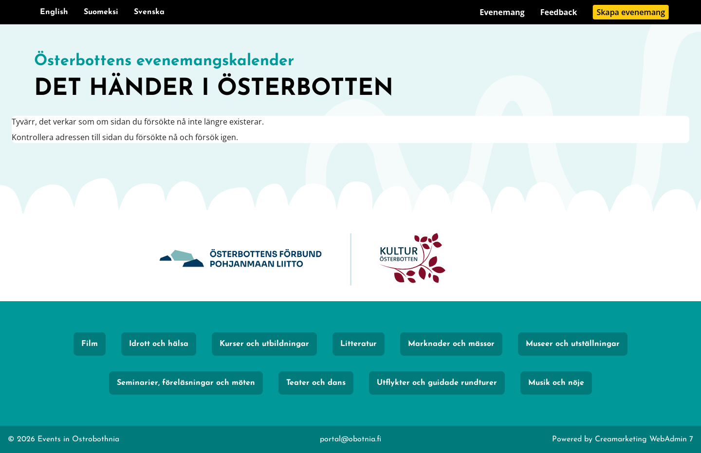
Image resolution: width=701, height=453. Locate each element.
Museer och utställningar (573, 344)
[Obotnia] (240, 259)
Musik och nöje (556, 383)
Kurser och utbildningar (264, 344)
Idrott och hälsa (158, 344)
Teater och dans (316, 383)
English (54, 12)
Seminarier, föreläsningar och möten (186, 383)
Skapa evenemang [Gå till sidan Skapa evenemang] (630, 12)
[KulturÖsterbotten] (412, 260)
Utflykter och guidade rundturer (437, 383)
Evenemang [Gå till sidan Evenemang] (502, 12)
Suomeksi (101, 12)
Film (89, 344)
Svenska (149, 12)
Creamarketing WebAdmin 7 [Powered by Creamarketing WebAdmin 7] (644, 439)
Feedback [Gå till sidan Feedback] (558, 12)
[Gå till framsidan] (350, 78)
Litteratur (358, 344)
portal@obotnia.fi (350, 439)
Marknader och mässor (451, 344)
